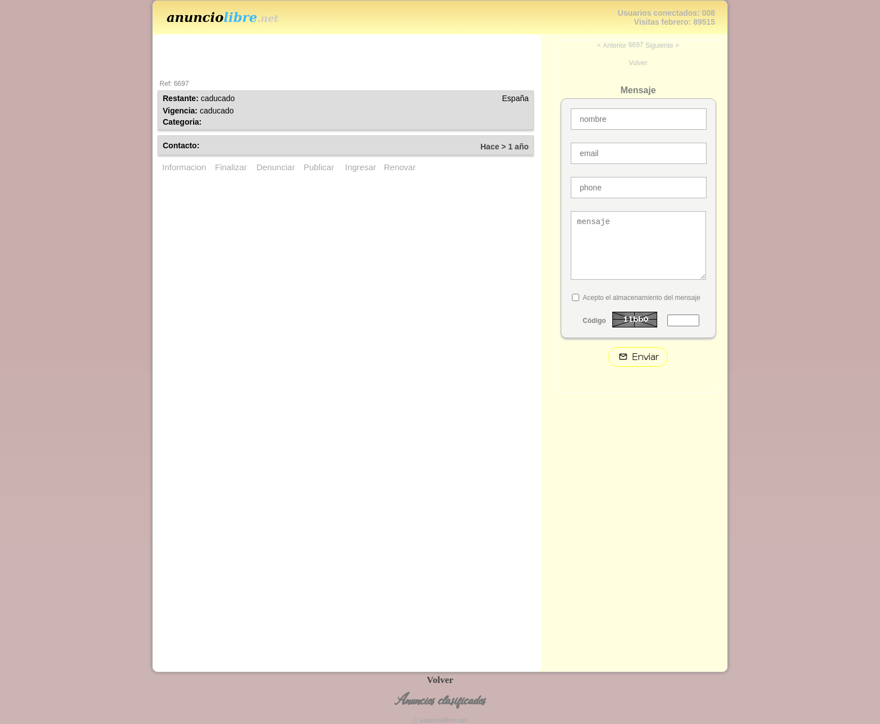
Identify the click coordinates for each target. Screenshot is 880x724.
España (515, 98)
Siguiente (659, 45)
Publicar (319, 167)
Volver (638, 63)
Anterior (614, 45)
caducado (218, 98)
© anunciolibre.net (439, 720)
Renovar (400, 167)
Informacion (184, 167)
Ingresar (360, 167)
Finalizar (231, 167)
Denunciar (275, 167)
